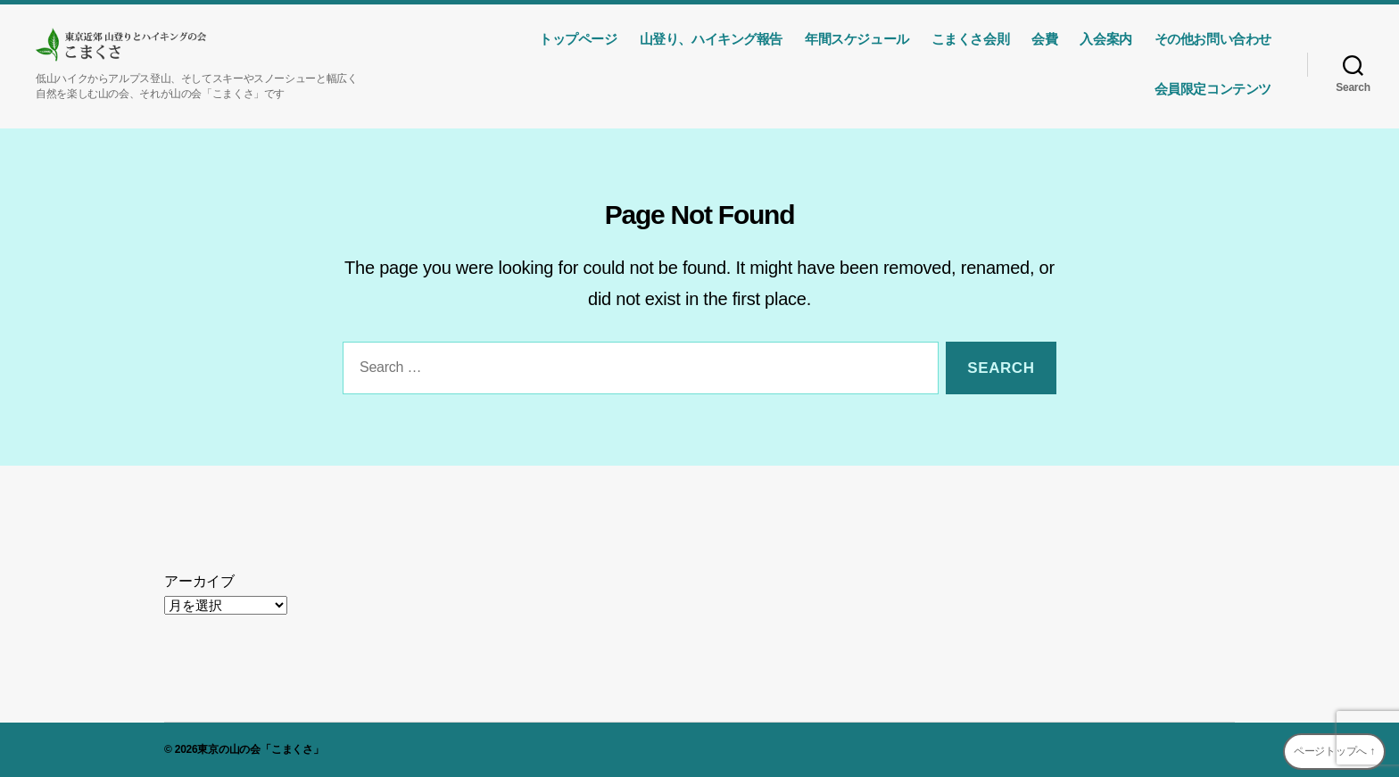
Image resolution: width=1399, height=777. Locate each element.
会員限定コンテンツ (1213, 88)
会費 (1044, 38)
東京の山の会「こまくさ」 (260, 749)
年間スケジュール (857, 38)
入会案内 (1105, 38)
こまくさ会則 (970, 38)
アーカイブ (199, 581)
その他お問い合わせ (1213, 38)
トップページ (578, 38)
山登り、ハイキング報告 (711, 38)
